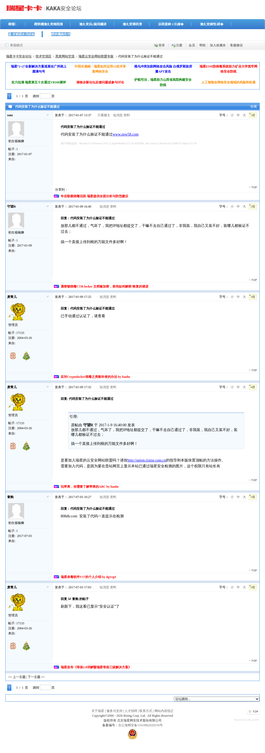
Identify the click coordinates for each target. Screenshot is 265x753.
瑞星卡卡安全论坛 (19, 56)
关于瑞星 (97, 711)
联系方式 (145, 711)
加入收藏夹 (218, 45)
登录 (161, 45)
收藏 (253, 106)
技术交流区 (43, 56)
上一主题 (19, 677)
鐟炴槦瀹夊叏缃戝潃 (48, 24)
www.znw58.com (126, 134)
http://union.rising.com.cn (146, 460)
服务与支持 (114, 711)
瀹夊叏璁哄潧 (132, 24)
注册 (179, 45)
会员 (192, 45)
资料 (126, 115)
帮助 (202, 45)
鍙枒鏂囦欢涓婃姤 (21, 34)
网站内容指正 (164, 711)
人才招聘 (131, 711)
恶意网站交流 (64, 56)
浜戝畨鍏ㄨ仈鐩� (171, 24)
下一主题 (34, 677)
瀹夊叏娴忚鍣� (211, 24)
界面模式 (16, 45)
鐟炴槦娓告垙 (60, 34)
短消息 (118, 115)
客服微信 (236, 45)
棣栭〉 (13, 24)
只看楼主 (104, 115)
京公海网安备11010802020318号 (140, 725)
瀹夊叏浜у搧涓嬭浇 (92, 24)
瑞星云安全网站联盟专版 (95, 56)
